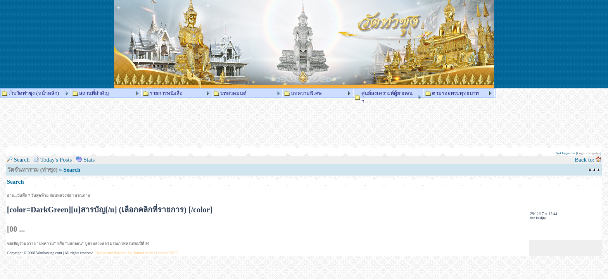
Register (594, 153)
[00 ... (16, 229)
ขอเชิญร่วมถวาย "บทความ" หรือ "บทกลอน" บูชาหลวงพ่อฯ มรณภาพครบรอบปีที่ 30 (78, 243)
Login (581, 153)
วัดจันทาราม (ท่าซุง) (32, 170)
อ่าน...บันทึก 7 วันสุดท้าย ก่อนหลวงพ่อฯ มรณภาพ (49, 195)
